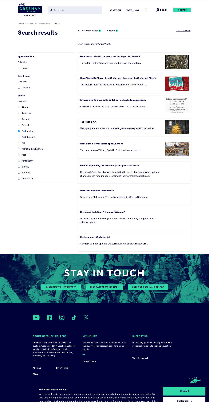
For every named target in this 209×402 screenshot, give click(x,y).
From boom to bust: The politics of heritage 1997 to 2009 (110, 56)
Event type (24, 76)
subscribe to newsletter (61, 287)
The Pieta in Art (88, 121)
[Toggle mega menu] (146, 10)
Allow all (184, 374)
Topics (21, 95)
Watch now (132, 10)
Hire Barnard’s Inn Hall (104, 287)
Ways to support (140, 358)
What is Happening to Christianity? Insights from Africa (109, 165)
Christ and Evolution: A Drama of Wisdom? (102, 212)
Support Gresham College (148, 287)
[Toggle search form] (75, 10)
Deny (184, 393)
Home (20, 23)
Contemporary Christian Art (95, 237)
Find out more (89, 361)
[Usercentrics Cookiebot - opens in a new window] (19, 396)
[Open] (36, 317)
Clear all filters (183, 30)
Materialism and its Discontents (97, 190)
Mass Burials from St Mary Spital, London (101, 143)
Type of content (26, 56)
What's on (115, 10)
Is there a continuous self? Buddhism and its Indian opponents (113, 100)
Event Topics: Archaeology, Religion (38, 23)
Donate (182, 10)
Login (161, 10)
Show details (46, 396)
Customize (184, 384)
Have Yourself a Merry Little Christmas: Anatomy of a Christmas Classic (118, 78)
